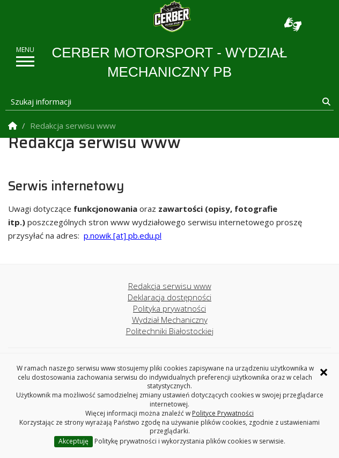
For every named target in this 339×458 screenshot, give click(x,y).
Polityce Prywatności (223, 413)
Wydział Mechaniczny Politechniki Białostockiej (169, 325)
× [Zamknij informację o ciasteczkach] (323, 372)
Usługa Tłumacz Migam (292, 24)
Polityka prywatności (169, 308)
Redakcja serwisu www (169, 285)
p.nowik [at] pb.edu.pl (122, 235)
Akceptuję (73, 441)
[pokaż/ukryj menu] (25, 61)
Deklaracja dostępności (169, 297)
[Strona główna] (172, 16)
